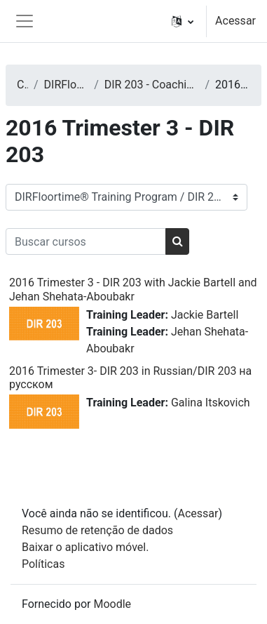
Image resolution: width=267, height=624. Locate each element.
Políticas (43, 564)
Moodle (112, 604)
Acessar (235, 20)
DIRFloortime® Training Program (66, 84)
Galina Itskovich (210, 402)
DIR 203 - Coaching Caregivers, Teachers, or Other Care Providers (152, 84)
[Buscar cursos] (86, 241)
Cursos (22, 84)
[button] (182, 21)
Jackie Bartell (204, 314)
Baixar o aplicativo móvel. (85, 547)
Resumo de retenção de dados (97, 530)
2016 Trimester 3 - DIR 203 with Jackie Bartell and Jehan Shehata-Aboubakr (133, 289)
